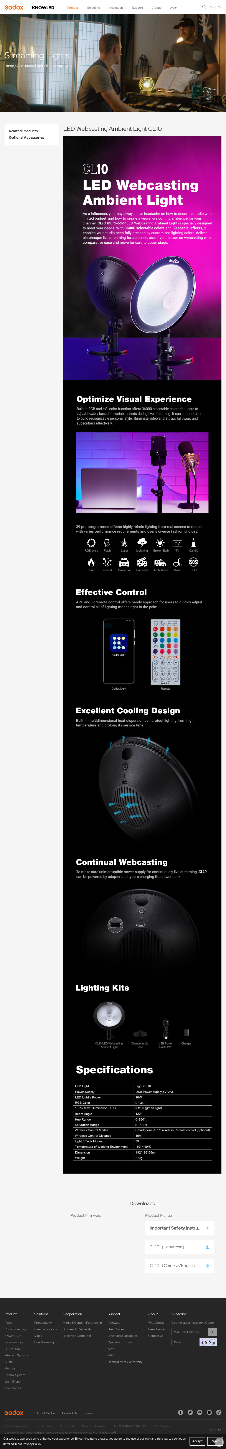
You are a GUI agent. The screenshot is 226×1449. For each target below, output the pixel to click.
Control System (15, 1375)
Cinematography (45, 1329)
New (173, 8)
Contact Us (155, 1336)
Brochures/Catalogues (122, 1336)
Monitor (10, 1368)
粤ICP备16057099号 (104, 1432)
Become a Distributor (77, 1336)
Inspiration (116, 8)
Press (88, 1413)
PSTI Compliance (163, 1426)
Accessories (13, 1388)
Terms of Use (67, 1426)
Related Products (23, 131)
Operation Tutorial (120, 1342)
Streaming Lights (59, 65)
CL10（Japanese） (169, 1247)
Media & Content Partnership (82, 1323)
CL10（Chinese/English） (175, 1265)
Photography (43, 1323)
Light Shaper (13, 1381)
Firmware (114, 1323)
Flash (8, 1323)
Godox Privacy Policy (16, 1426)
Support (137, 8)
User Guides (116, 1329)
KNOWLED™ (13, 1336)
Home (9, 65)
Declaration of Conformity (125, 1362)
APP (111, 1349)
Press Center (157, 1329)
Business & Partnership (78, 1329)
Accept (197, 1441)
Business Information (94, 1426)
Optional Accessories (26, 137)
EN (219, 7)
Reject (215, 1441)
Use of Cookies (44, 1426)
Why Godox (156, 1323)
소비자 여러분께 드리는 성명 (130, 1426)
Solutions (93, 8)
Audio (9, 1362)
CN (211, 7)
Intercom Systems (16, 1355)
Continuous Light (30, 65)
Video (38, 1336)
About (156, 8)
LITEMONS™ (13, 1349)
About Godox (45, 1413)
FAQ (111, 1355)
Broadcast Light (15, 1342)
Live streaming (44, 1342)
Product (72, 8)
